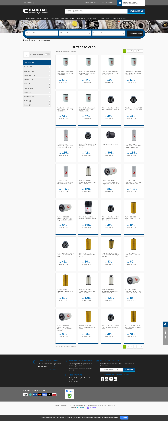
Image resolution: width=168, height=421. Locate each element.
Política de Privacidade (76, 391)
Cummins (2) (29, 71)
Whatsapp (29, 3)
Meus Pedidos (107, 3)
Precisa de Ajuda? (92, 3)
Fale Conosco (73, 389)
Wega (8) (27, 105)
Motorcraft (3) (29, 96)
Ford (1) (27, 84)
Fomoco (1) (28, 79)
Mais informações (111, 418)
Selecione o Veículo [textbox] (66, 33)
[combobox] (41, 34)
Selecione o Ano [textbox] (98, 33)
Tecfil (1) (27, 101)
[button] (165, 333)
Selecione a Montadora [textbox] (33, 33)
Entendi (124, 418)
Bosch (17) (28, 67)
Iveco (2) (27, 92)
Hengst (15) (28, 88)
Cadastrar (128, 379)
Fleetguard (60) (29, 75)
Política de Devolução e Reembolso (80, 387)
